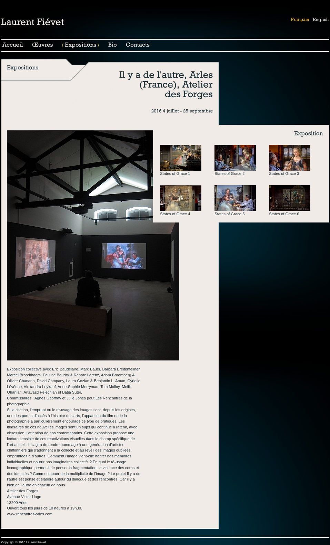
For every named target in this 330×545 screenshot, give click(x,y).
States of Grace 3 (284, 173)
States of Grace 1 (175, 173)
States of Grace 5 (229, 214)
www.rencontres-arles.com (29, 514)
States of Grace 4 (175, 214)
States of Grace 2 (229, 173)
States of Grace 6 (284, 214)
